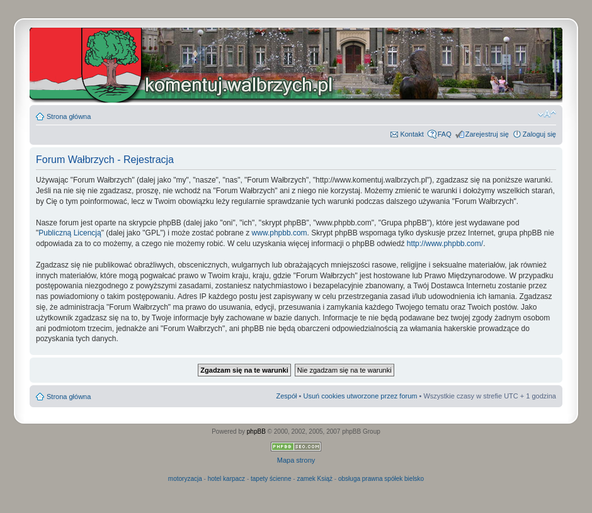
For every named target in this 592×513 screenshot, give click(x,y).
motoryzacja (185, 478)
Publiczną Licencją (69, 232)
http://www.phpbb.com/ (445, 243)
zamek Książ (315, 478)
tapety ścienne (271, 478)
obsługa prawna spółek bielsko (381, 478)
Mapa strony (296, 460)
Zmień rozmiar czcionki (547, 114)
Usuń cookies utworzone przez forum (360, 396)
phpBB (256, 431)
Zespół (286, 396)
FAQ (445, 134)
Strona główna (69, 116)
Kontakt (411, 134)
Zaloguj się (539, 134)
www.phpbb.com (279, 232)
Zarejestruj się (487, 134)
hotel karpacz (226, 478)
